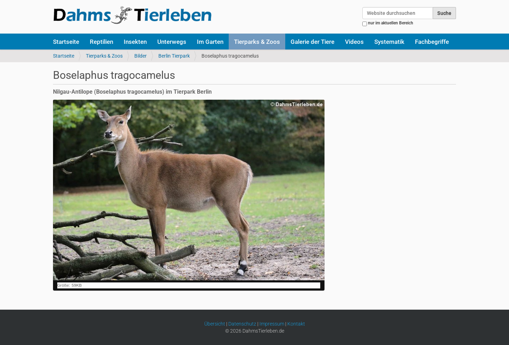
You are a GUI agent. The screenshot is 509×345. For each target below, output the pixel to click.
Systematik (389, 41)
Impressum (271, 324)
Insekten (135, 41)
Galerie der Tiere (312, 41)
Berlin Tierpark (174, 56)
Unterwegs (171, 41)
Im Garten (210, 41)
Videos (354, 41)
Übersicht (214, 324)
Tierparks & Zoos (257, 41)
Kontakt (296, 324)
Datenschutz (242, 324)
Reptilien (101, 41)
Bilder (140, 56)
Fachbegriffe (432, 41)
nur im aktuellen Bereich (390, 23)
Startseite (66, 41)
